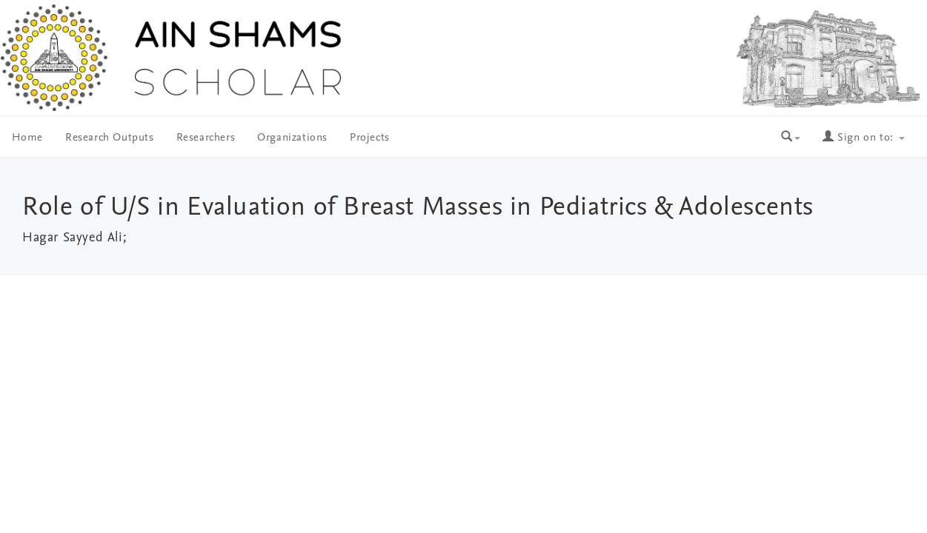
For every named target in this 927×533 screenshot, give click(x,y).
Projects (370, 138)
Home (27, 138)
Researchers (206, 138)
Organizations (292, 138)
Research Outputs (109, 138)
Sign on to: (863, 138)
